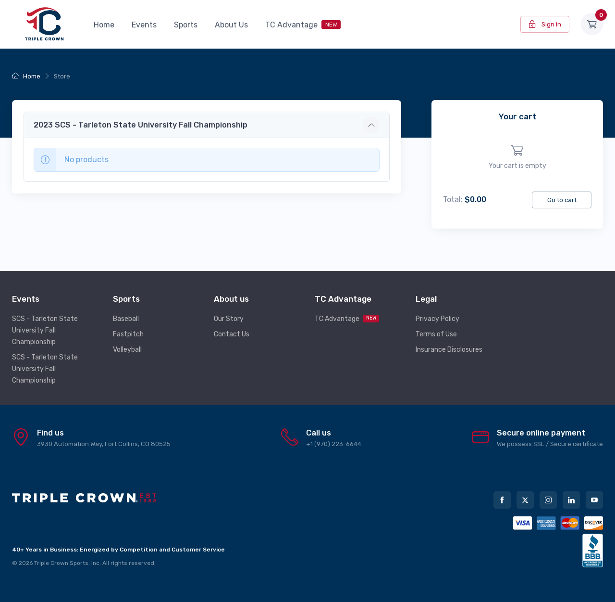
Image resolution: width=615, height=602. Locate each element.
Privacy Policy (437, 319)
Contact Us (231, 334)
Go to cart (562, 200)
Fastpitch (128, 334)
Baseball (126, 319)
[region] (517, 157)
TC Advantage (303, 24)
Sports (185, 24)
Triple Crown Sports (61, 563)
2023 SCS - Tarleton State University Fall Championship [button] (140, 124)
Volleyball (127, 350)
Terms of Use (436, 334)
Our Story (229, 319)
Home (104, 24)
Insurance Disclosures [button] (449, 350)
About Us (231, 24)
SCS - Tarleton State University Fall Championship (45, 330)
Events (144, 24)
